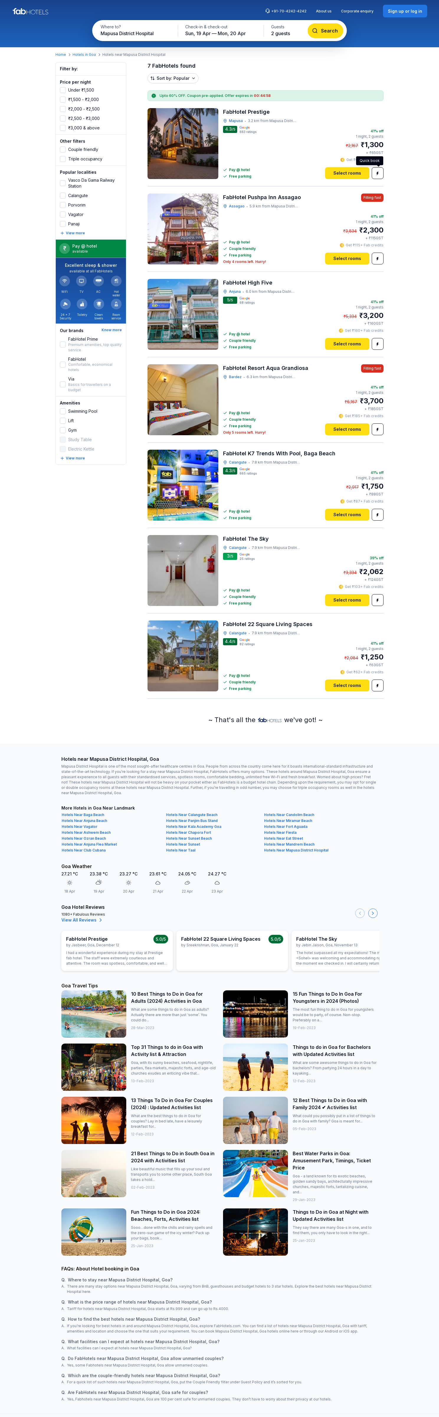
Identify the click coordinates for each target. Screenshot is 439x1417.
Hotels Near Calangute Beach (191, 814)
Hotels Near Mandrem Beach (289, 844)
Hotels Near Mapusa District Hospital (296, 850)
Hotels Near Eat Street (283, 838)
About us (324, 11)
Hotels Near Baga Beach (83, 814)
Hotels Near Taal (180, 850)
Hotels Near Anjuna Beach (84, 820)
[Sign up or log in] (405, 11)
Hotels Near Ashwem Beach (86, 832)
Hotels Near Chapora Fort (188, 832)
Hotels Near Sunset (183, 844)
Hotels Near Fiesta (280, 832)
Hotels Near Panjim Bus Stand (192, 820)
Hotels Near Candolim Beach (289, 814)
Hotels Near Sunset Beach (189, 838)
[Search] (325, 30)
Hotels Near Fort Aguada (285, 826)
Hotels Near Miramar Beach (288, 820)
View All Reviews (82, 920)
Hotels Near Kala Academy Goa (193, 826)
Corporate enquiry (357, 11)
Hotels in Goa (84, 54)
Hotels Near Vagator (79, 826)
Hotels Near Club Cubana (84, 850)
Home (60, 54)
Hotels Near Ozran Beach (84, 838)
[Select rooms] (347, 173)
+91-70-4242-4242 (286, 11)
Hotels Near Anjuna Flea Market (89, 844)
